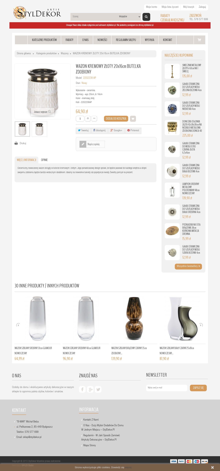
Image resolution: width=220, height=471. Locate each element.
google (90, 389)
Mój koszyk (188, 7)
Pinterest (133, 130)
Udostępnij (100, 130)
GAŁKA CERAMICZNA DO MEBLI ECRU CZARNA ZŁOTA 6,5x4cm (191, 148)
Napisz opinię (93, 144)
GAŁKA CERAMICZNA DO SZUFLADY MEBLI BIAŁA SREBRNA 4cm (191, 209)
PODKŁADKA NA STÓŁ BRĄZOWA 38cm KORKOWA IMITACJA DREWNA (191, 229)
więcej (128, 467)
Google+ (116, 130)
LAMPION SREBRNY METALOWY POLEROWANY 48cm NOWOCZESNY (191, 188)
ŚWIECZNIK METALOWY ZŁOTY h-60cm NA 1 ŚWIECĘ (191, 68)
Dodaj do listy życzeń (133, 119)
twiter (98, 389)
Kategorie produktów (46, 53)
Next (201, 325)
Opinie (44, 160)
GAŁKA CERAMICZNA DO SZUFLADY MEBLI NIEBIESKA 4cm (191, 106)
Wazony (65, 53)
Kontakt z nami (91, 420)
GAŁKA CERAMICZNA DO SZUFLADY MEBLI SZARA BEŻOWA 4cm (191, 250)
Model (79, 78)
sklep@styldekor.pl (32, 437)
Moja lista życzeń (170, 7)
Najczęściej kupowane (179, 55)
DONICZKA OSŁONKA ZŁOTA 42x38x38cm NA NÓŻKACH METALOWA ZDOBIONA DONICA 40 (192, 126)
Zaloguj (202, 7)
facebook (82, 389)
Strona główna (24, 53)
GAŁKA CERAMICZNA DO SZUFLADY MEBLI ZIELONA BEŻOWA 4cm (192, 87)
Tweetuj (83, 130)
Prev (18, 325)
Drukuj (23, 143)
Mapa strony (89, 445)
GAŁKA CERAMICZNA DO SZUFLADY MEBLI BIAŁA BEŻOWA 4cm (191, 168)
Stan (78, 83)
